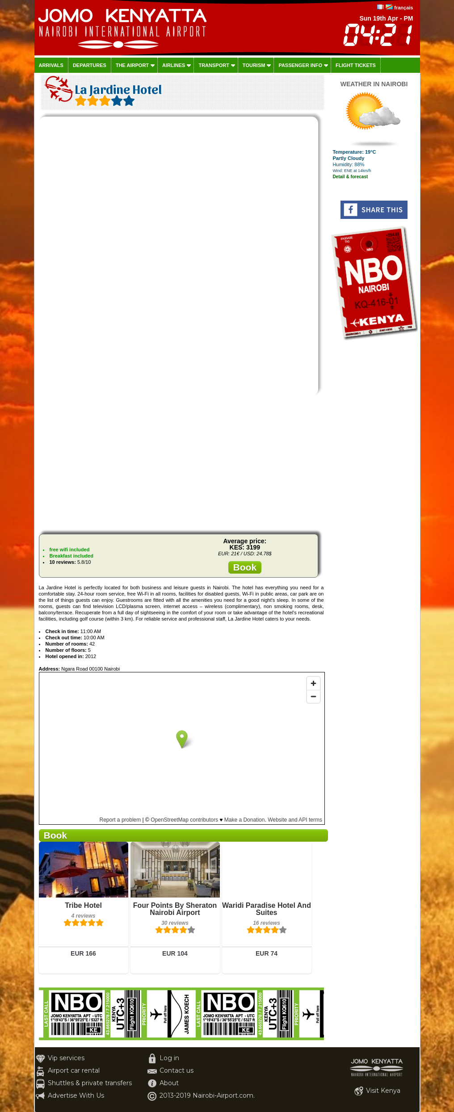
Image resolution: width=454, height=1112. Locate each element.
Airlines (173, 65)
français (403, 7)
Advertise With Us (76, 1095)
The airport (132, 65)
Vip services (66, 1058)
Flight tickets (356, 65)
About (169, 1083)
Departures (89, 65)
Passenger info (300, 65)
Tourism (254, 65)
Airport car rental (74, 1070)
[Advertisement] (181, 464)
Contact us (176, 1070)
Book (245, 567)
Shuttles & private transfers (90, 1083)
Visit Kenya (383, 1091)
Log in (169, 1058)
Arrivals (51, 65)
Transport (213, 65)
